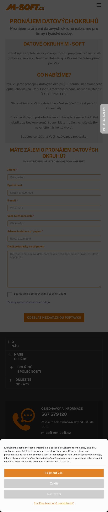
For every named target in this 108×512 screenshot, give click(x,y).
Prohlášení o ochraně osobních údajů (54, 503)
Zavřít (54, 483)
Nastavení (54, 494)
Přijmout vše (54, 472)
